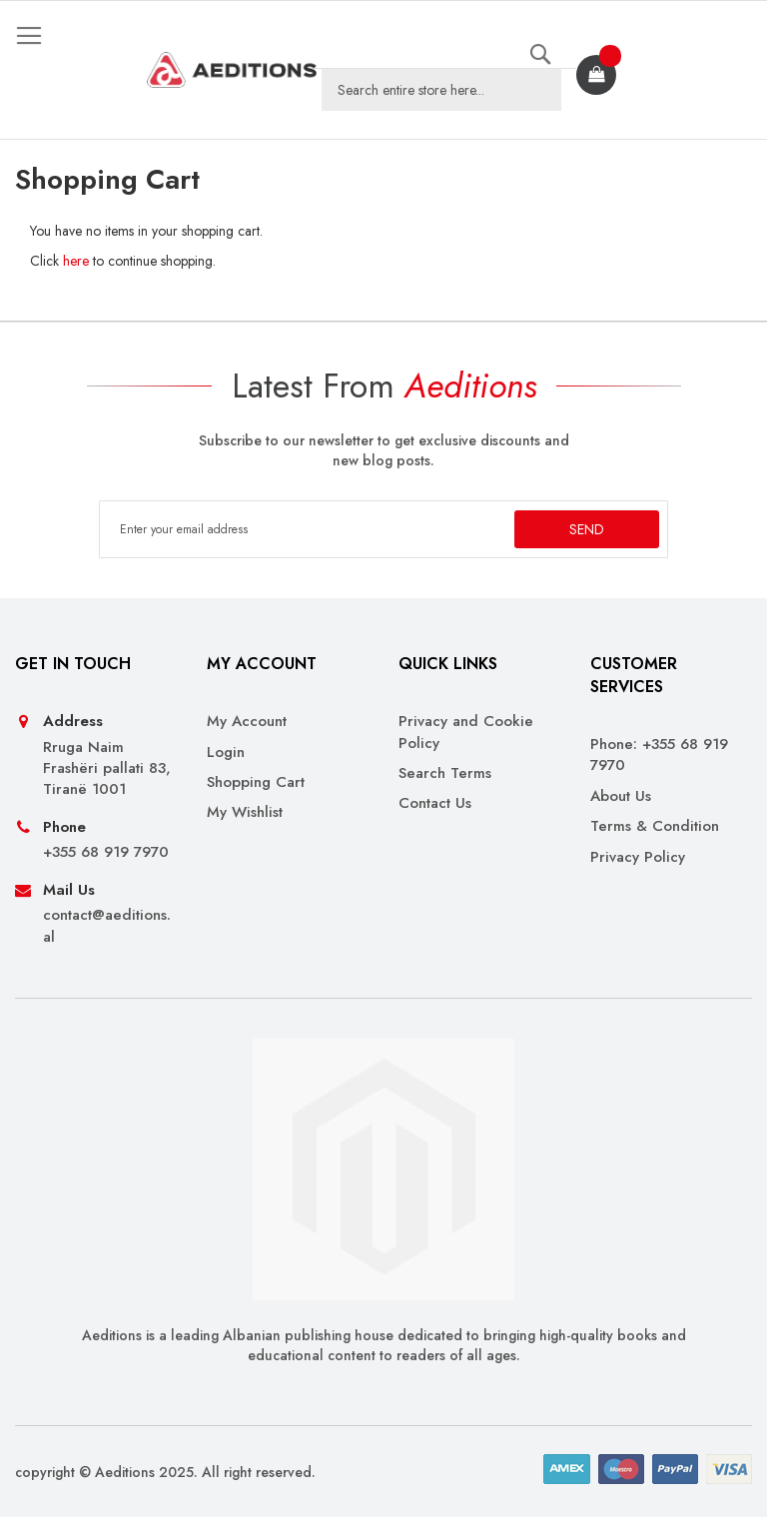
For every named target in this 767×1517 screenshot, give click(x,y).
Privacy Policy (637, 857)
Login (226, 752)
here (76, 261)
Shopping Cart (256, 782)
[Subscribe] (586, 529)
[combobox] (441, 90)
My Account (247, 721)
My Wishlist (245, 812)
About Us (620, 796)
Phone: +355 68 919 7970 (659, 755)
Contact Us (434, 803)
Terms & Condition (654, 826)
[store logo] (232, 70)
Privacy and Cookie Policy (465, 732)
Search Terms (444, 773)
